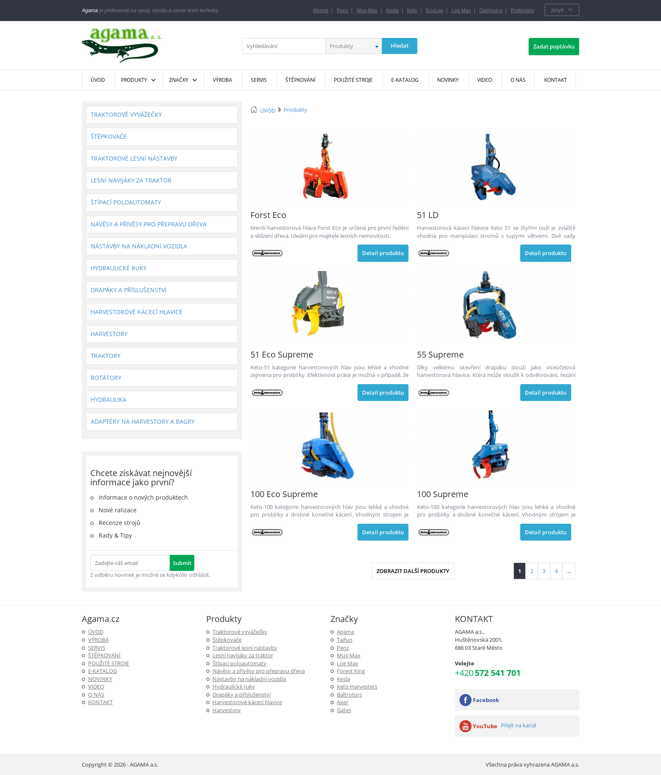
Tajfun (344, 639)
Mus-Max (367, 10)
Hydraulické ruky (119, 268)
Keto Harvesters (357, 686)
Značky (178, 79)
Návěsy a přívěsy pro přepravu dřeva (149, 224)
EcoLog (434, 10)
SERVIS (96, 647)
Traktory (106, 356)
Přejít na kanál (518, 725)
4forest (320, 10)
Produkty (134, 79)
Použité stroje (108, 663)
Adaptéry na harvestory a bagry (143, 421)
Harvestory (109, 334)
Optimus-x (490, 10)
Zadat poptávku (554, 46)
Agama (345, 631)
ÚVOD (267, 110)
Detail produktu (383, 253)
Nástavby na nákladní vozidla (139, 246)
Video (96, 686)
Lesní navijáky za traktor (131, 180)
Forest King (351, 671)
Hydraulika (108, 400)
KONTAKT (100, 702)
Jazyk (557, 9)
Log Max (461, 10)
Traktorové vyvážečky (126, 114)
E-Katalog (102, 671)
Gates (344, 710)
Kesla (392, 10)
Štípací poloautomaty (126, 202)
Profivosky (522, 10)
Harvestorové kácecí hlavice (137, 312)
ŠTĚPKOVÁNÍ (104, 655)
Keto (412, 10)
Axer (342, 702)
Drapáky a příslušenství (129, 290)
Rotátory (106, 378)
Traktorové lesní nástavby (134, 158)
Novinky (100, 679)
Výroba (98, 639)
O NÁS (96, 694)
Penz (342, 10)
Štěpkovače (109, 136)
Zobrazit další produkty (412, 571)
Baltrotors (349, 694)
